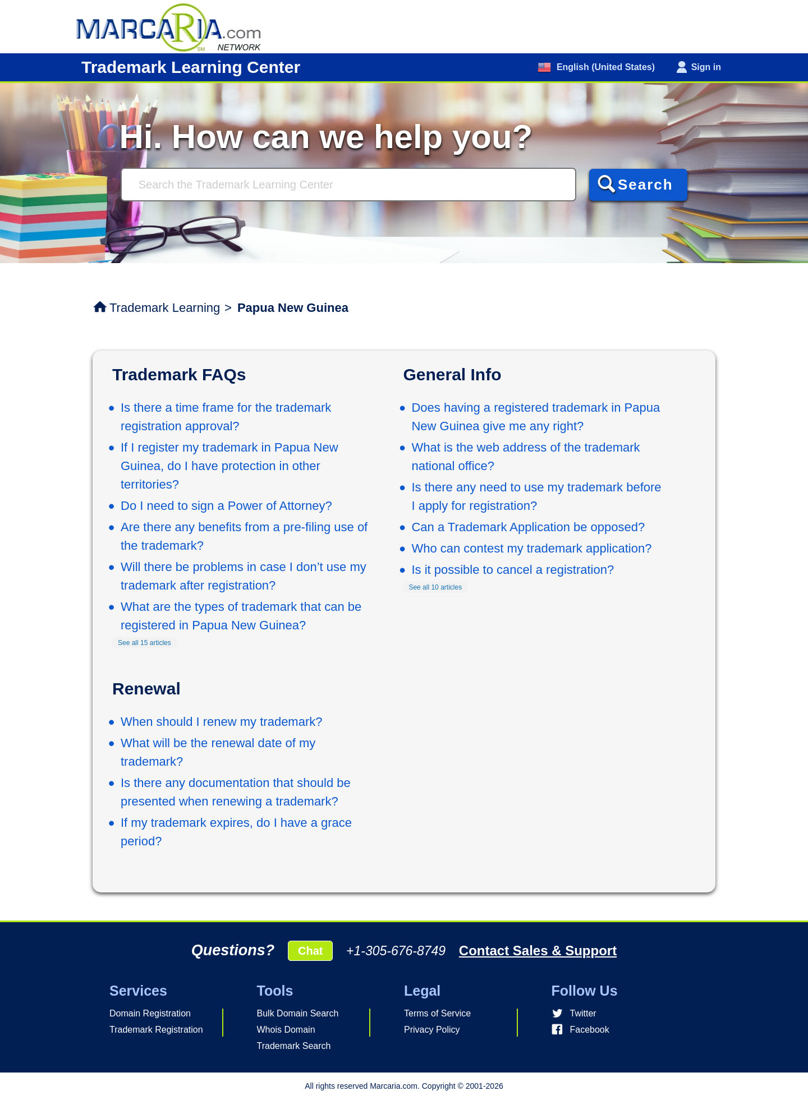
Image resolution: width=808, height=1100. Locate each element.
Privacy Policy (432, 1029)
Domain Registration (150, 1013)
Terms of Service (437, 1013)
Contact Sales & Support (538, 950)
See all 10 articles (435, 587)
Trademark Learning (164, 308)
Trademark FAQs (179, 374)
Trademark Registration (156, 1029)
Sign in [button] (706, 67)
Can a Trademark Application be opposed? (528, 527)
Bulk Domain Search (298, 1013)
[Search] (348, 184)
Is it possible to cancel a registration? (512, 570)
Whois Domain (286, 1029)
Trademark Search (294, 1046)
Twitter (583, 1013)
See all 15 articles (144, 643)
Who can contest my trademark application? (531, 548)
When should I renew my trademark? (222, 722)
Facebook (589, 1029)
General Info (452, 374)
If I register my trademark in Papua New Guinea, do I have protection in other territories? (229, 465)
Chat (310, 951)
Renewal (146, 688)
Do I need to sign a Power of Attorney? (226, 506)
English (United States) (604, 67)
